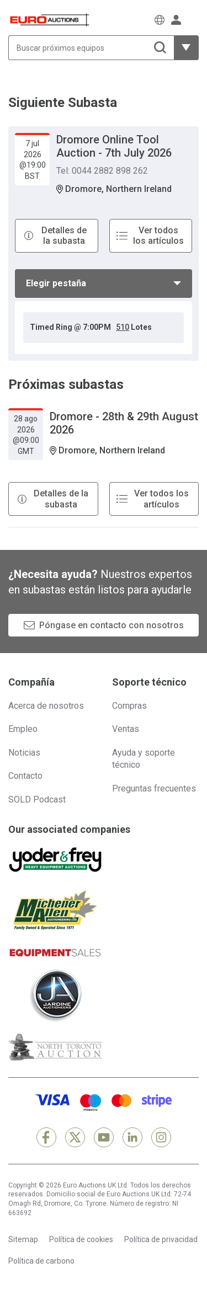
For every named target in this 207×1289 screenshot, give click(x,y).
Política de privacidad (161, 1239)
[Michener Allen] (55, 910)
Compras (129, 705)
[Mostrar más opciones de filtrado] (186, 47)
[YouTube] (104, 1137)
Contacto (25, 776)
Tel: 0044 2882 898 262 (102, 170)
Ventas (125, 729)
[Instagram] (161, 1137)
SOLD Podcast (37, 799)
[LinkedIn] (132, 1137)
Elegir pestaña (56, 283)
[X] (75, 1137)
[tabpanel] (103, 327)
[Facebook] (46, 1137)
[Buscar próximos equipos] (91, 47)
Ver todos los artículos (158, 235)
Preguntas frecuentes (154, 788)
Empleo (23, 729)
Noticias (24, 752)
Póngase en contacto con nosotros (111, 625)
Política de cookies (81, 1239)
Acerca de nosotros (46, 705)
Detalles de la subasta (64, 235)
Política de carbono (41, 1260)
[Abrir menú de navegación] (193, 19)
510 (122, 327)
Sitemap (23, 1239)
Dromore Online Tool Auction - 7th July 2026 (114, 146)
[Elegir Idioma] (159, 20)
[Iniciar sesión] (176, 20)
